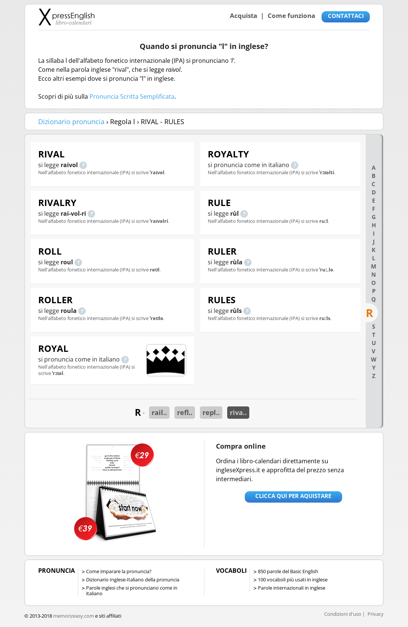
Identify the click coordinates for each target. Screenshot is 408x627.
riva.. (238, 412)
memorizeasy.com (73, 615)
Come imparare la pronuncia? (119, 571)
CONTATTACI (346, 15)
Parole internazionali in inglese (291, 587)
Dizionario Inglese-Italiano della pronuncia (132, 579)
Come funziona (291, 15)
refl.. (184, 412)
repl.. (211, 412)
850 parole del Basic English (288, 571)
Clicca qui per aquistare (293, 496)
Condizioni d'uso (342, 614)
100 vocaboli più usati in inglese (293, 579)
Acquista (243, 15)
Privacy (376, 614)
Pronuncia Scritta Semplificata (131, 96)
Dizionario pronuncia (71, 121)
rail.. (159, 412)
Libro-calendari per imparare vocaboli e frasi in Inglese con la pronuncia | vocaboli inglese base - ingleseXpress (66, 16)
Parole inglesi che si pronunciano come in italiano (131, 590)
